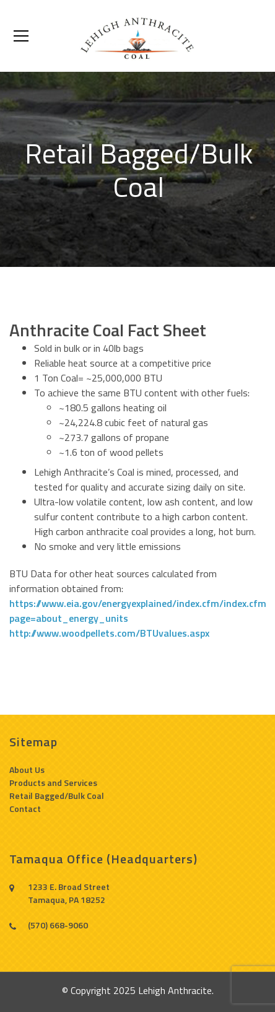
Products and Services (53, 782)
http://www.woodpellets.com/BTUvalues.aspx (109, 633)
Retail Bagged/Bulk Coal (56, 795)
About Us (27, 769)
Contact (25, 808)
